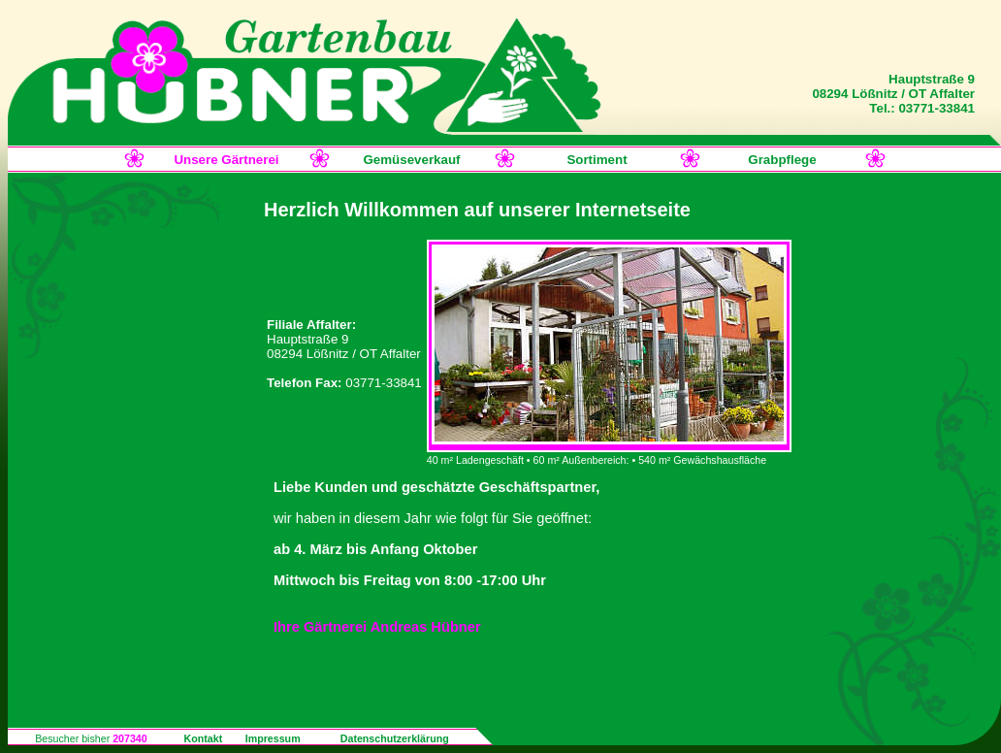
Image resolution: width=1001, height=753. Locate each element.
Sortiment (596, 159)
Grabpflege (782, 159)
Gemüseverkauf (411, 159)
